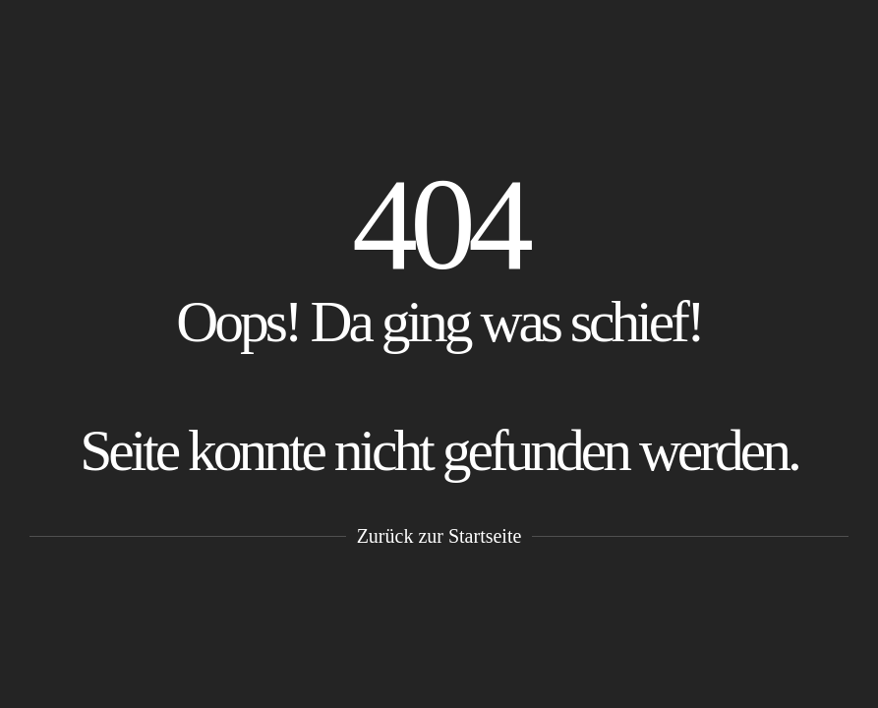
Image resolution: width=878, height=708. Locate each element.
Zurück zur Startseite (439, 536)
